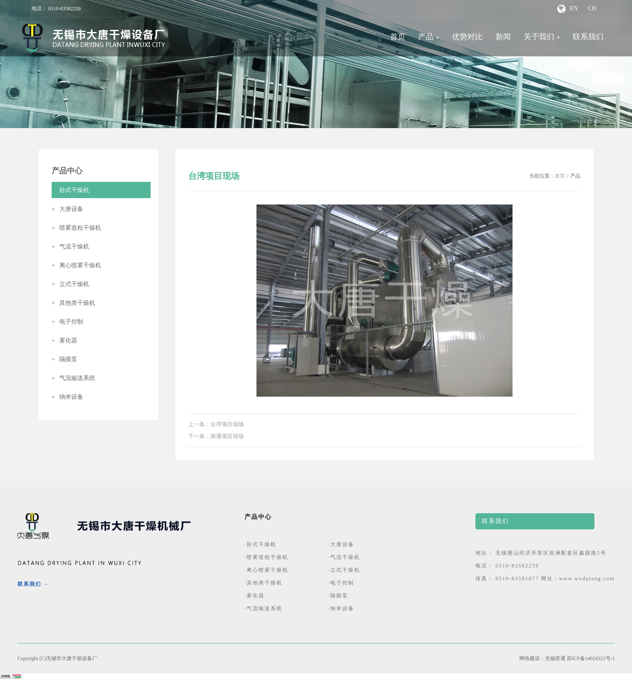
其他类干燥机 (74, 303)
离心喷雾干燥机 (77, 265)
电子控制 (68, 322)
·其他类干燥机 (264, 583)
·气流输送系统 (264, 608)
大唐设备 (68, 209)
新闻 (503, 36)
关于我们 (539, 36)
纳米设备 (68, 397)
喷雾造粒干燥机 (77, 228)
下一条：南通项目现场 (216, 436)
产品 (426, 36)
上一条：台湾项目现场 (216, 424)
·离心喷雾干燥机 (266, 570)
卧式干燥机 (71, 190)
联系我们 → (33, 584)
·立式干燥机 (344, 570)
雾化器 (65, 340)
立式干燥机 (71, 284)
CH (592, 8)
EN (574, 8)
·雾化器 (255, 596)
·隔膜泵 (338, 596)
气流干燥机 (71, 246)
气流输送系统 (74, 378)
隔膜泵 (65, 359)
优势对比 (467, 36)
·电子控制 (341, 583)
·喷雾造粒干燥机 (266, 557)
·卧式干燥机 (261, 544)
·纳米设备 (341, 608)
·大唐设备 (341, 544)
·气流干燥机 (344, 557)
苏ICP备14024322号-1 (591, 658)
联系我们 (588, 36)
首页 (397, 36)
